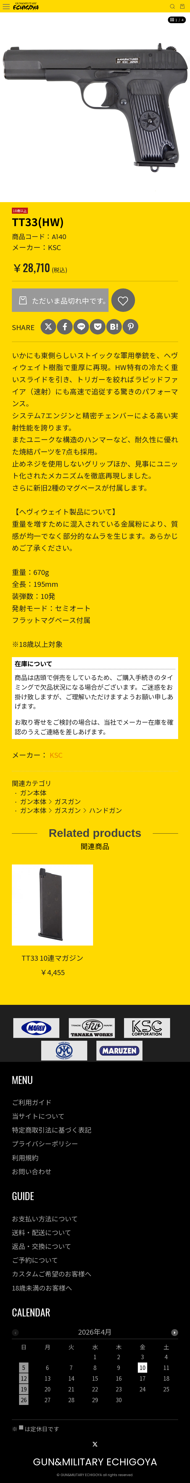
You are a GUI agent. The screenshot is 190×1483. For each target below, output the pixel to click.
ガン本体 (33, 792)
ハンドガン (105, 810)
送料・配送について (41, 1232)
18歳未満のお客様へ (42, 1287)
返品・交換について (41, 1246)
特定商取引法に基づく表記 (51, 1129)
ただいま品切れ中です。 (69, 300)
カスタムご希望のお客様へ (51, 1273)
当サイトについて (38, 1116)
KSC (56, 754)
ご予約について (35, 1260)
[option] (95, 107)
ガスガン (67, 801)
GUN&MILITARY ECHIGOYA (95, 1462)
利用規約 (25, 1157)
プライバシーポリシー (45, 1143)
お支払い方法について (45, 1218)
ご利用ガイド (32, 1102)
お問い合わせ (32, 1171)
